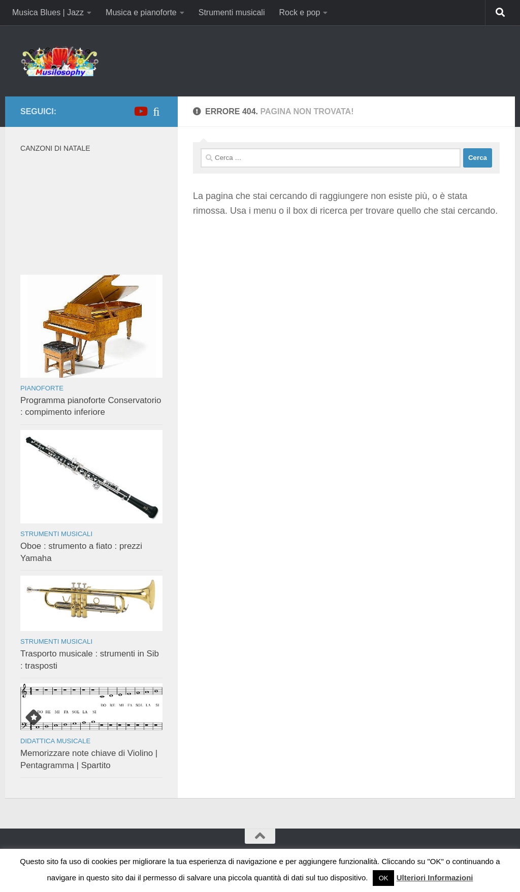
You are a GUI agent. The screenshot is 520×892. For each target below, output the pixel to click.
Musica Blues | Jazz (48, 12)
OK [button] (383, 878)
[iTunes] (156, 111)
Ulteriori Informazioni (435, 877)
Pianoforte (41, 388)
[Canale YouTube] (140, 111)
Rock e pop (299, 12)
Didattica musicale (55, 741)
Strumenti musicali (232, 12)
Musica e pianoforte (141, 12)
